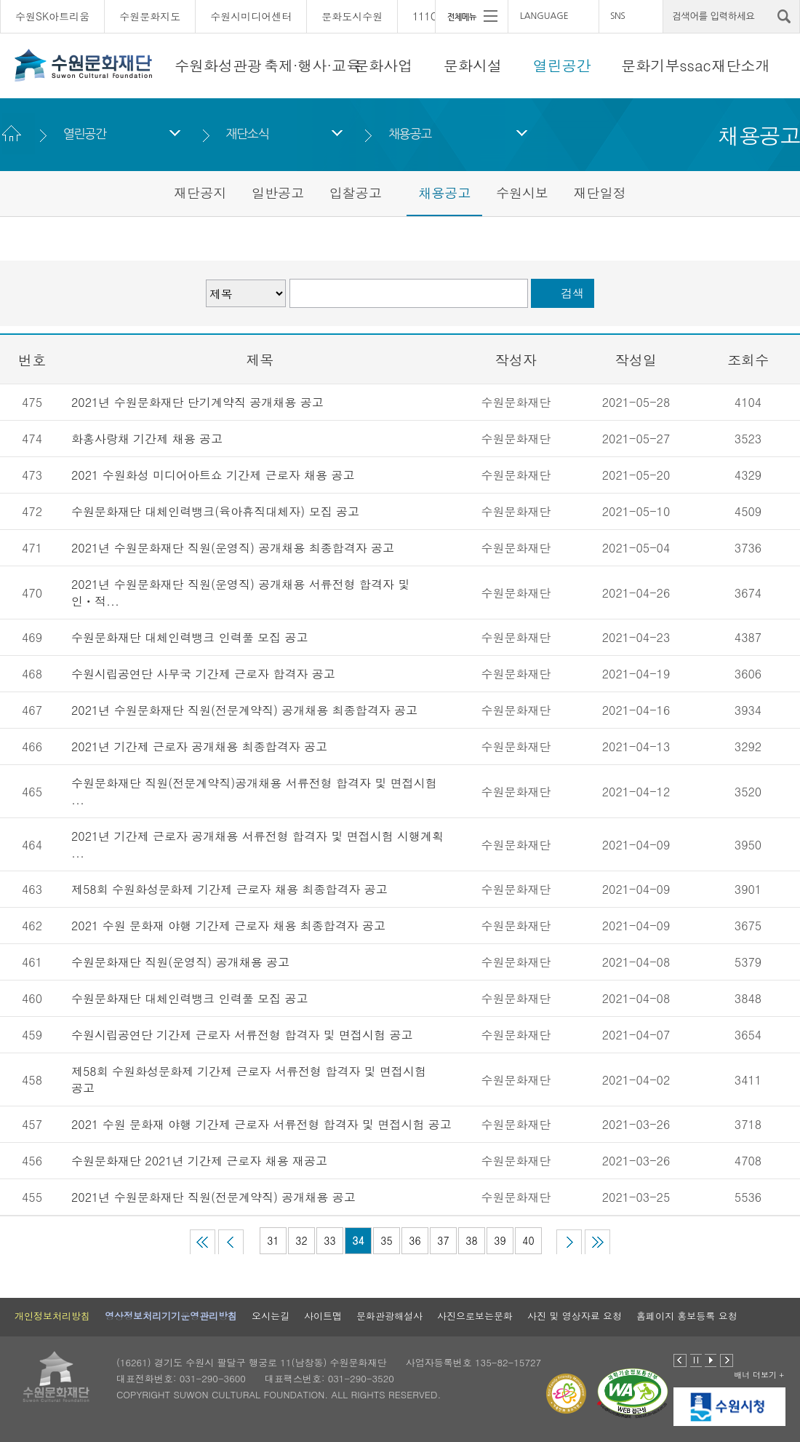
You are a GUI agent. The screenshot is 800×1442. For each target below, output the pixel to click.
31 (273, 1240)
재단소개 (741, 65)
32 (301, 1240)
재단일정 (600, 192)
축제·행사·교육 (312, 65)
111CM (429, 16)
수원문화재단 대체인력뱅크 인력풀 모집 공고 (189, 637)
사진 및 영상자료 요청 (574, 1316)
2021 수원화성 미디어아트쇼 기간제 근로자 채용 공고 (212, 475)
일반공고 (278, 192)
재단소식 (246, 133)
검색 (572, 293)
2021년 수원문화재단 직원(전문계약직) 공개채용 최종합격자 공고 (244, 710)
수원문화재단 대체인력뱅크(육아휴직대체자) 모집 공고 (215, 511)
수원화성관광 (218, 65)
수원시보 (522, 192)
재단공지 (200, 192)
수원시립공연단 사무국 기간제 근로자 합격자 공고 (203, 673)
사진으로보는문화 (475, 1316)
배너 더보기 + (759, 1374)
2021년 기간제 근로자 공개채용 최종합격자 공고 (199, 746)
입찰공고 (355, 192)
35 (386, 1240)
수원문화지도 (149, 16)
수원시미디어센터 (251, 16)
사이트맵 (323, 1316)
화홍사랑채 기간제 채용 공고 (147, 438)
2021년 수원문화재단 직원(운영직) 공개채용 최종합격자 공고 (232, 547)
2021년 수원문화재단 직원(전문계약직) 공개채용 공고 (213, 1197)
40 (528, 1240)
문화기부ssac (666, 65)
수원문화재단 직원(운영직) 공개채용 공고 (180, 962)
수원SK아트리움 (52, 16)
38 (471, 1240)
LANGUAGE (544, 16)
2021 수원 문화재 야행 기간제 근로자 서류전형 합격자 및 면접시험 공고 (261, 1124)
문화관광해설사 (389, 1316)
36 (414, 1240)
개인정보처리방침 (52, 1316)
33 (329, 1240)
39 (499, 1240)
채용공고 (409, 133)
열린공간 (562, 65)
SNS (617, 16)
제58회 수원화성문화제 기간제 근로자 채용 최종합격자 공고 (229, 889)
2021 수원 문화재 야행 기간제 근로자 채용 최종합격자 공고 (228, 925)
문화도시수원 (352, 16)
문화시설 (473, 65)
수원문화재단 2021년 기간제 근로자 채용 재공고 (199, 1160)
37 (443, 1240)
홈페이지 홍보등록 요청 (686, 1316)
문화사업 (383, 65)
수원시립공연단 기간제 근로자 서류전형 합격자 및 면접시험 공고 (241, 1034)
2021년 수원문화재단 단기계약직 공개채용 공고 (197, 402)
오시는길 (270, 1316)
